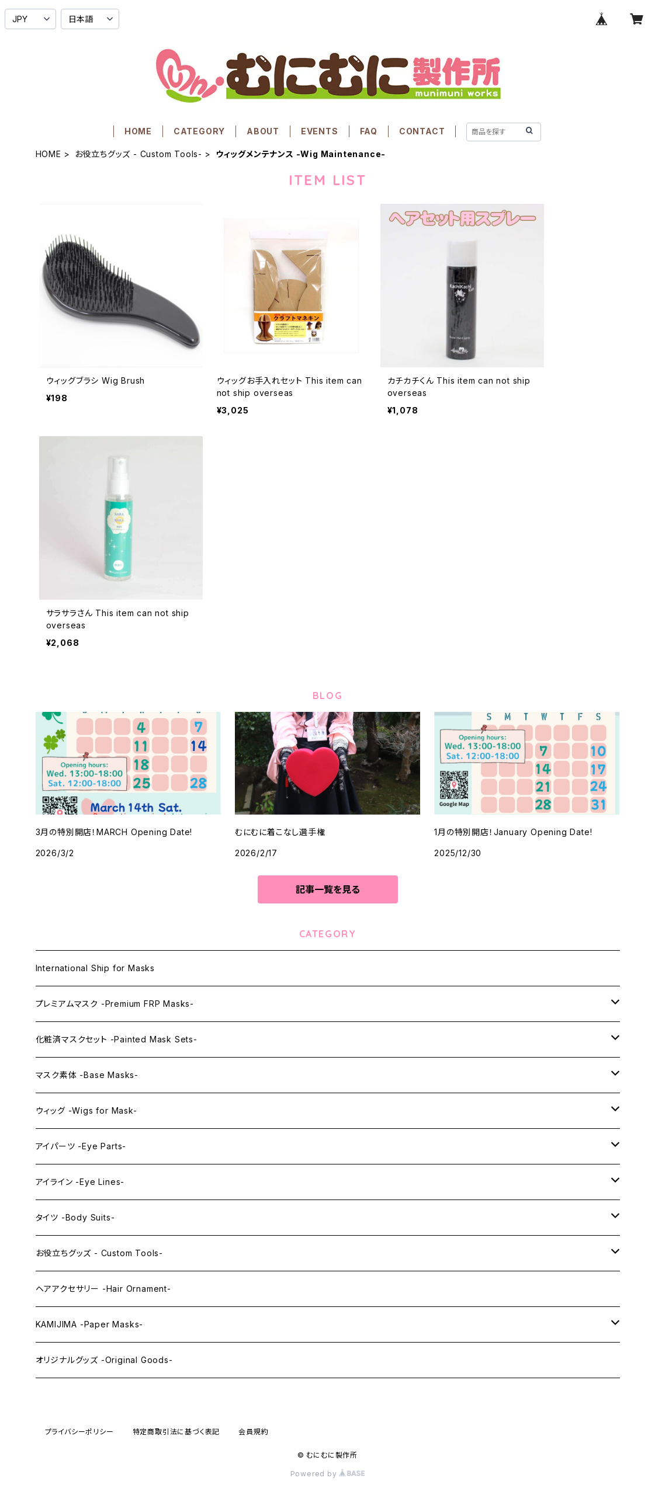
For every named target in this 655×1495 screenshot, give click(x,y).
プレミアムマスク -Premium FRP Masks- (115, 1004)
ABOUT (263, 131)
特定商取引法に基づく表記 (176, 1431)
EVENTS (319, 131)
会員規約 (253, 1431)
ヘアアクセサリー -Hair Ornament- (103, 1289)
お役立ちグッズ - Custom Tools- (138, 154)
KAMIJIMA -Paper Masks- (90, 1324)
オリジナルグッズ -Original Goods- (104, 1360)
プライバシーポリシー (79, 1431)
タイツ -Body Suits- (75, 1217)
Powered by (327, 1473)
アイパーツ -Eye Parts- (81, 1146)
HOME (138, 131)
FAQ (368, 131)
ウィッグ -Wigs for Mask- (86, 1110)
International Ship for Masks (95, 968)
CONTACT (422, 131)
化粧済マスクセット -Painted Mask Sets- (116, 1039)
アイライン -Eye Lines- (80, 1182)
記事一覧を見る (328, 889)
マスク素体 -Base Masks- (87, 1075)
